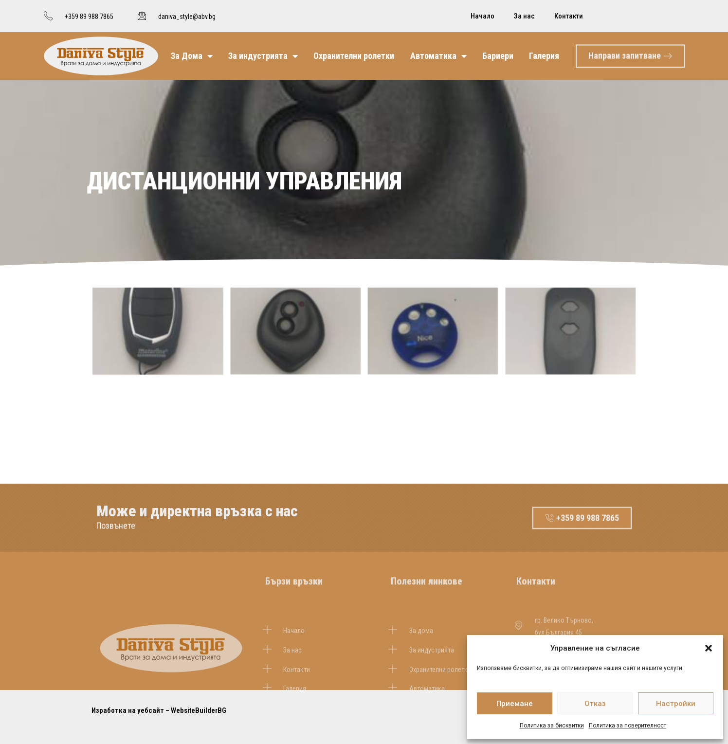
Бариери (497, 56)
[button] (708, 648)
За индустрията (263, 56)
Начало (482, 16)
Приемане (514, 703)
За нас (524, 16)
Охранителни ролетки (353, 56)
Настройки (675, 703)
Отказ (595, 703)
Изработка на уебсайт (127, 710)
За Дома (192, 56)
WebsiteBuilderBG (198, 710)
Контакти (568, 16)
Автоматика (438, 56)
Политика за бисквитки (552, 725)
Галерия (544, 56)
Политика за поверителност (627, 725)
